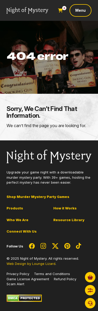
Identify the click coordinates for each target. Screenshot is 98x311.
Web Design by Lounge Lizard (31, 264)
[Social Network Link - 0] (32, 246)
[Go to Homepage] (27, 10)
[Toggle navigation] (80, 10)
